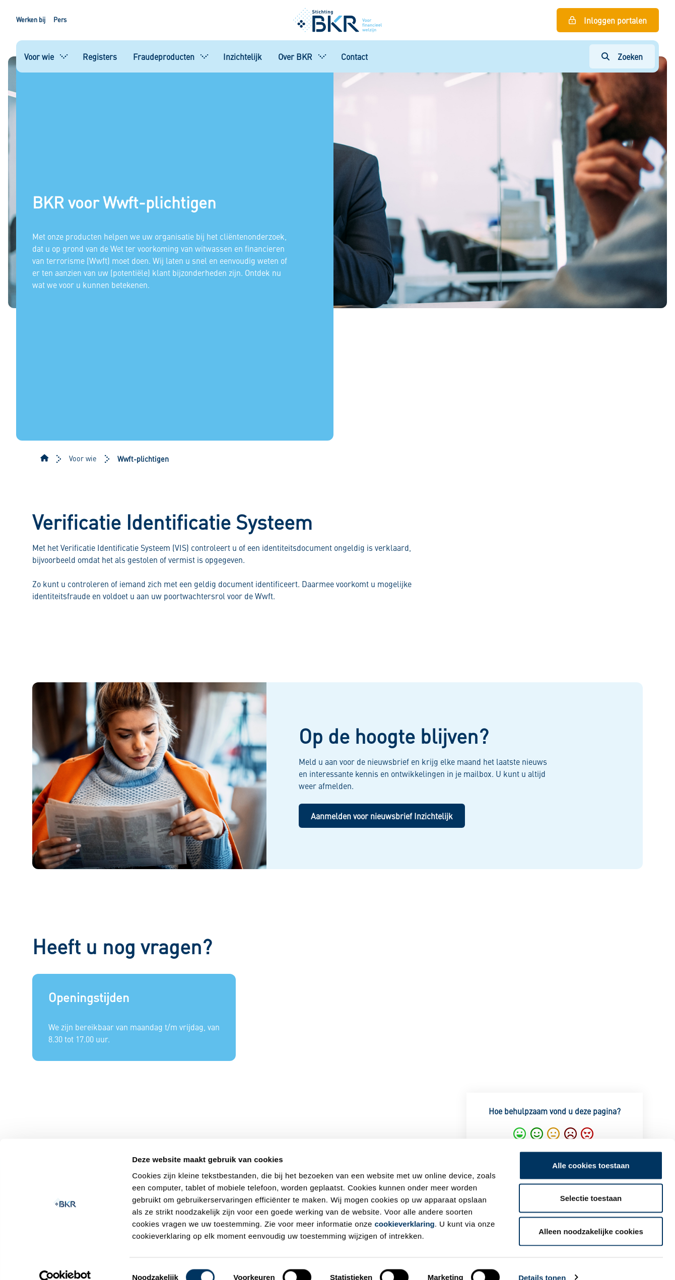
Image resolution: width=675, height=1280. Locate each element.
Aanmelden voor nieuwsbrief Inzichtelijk (382, 815)
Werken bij (30, 19)
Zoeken (630, 56)
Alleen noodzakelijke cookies (590, 1214)
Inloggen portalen (615, 20)
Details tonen (542, 1260)
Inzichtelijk (242, 56)
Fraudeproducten (163, 56)
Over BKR (295, 56)
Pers (59, 19)
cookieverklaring (405, 1206)
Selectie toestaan (591, 1181)
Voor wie (39, 56)
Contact (354, 56)
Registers (100, 56)
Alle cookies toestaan (590, 1148)
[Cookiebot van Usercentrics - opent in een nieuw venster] (65, 1260)
